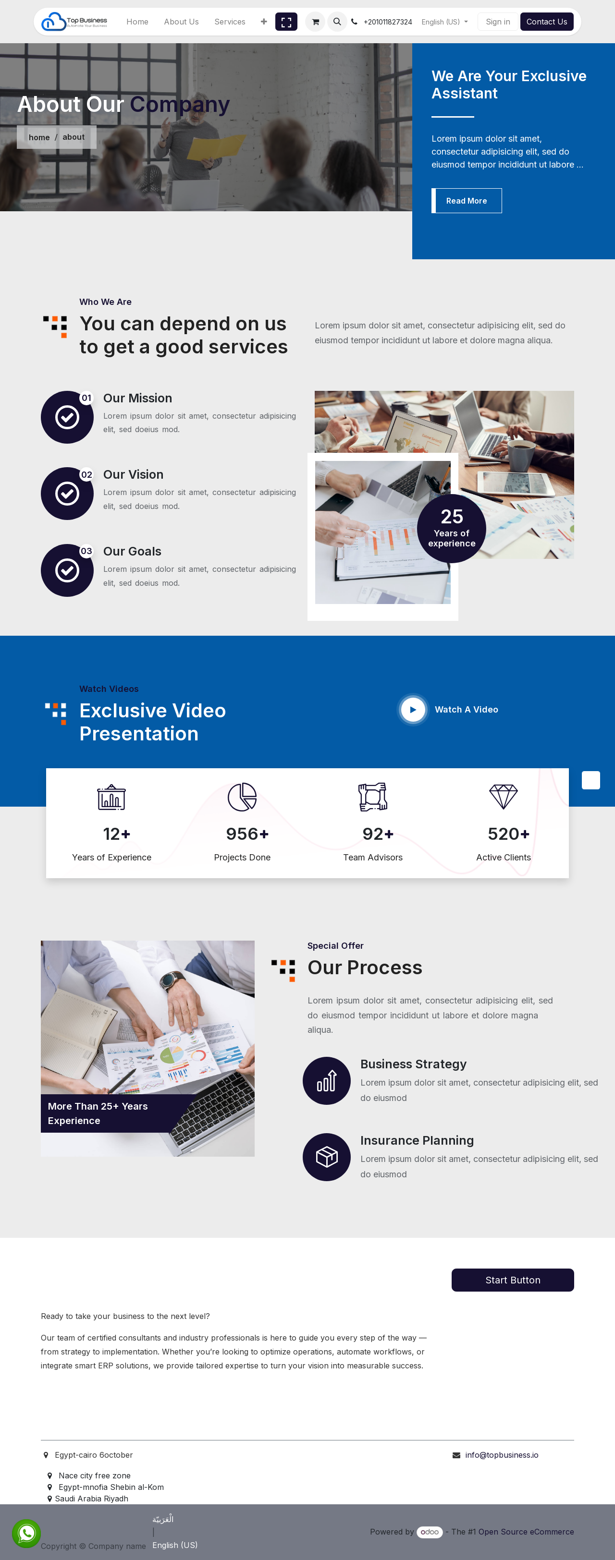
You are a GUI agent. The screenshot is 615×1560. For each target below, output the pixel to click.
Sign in (498, 21)
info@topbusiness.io (502, 1455)
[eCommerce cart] (315, 22)
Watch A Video (466, 709)
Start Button (513, 1280)
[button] (337, 22)
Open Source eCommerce (526, 1531)
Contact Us (547, 21)
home (39, 137)
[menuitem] (137, 21)
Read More (466, 201)
